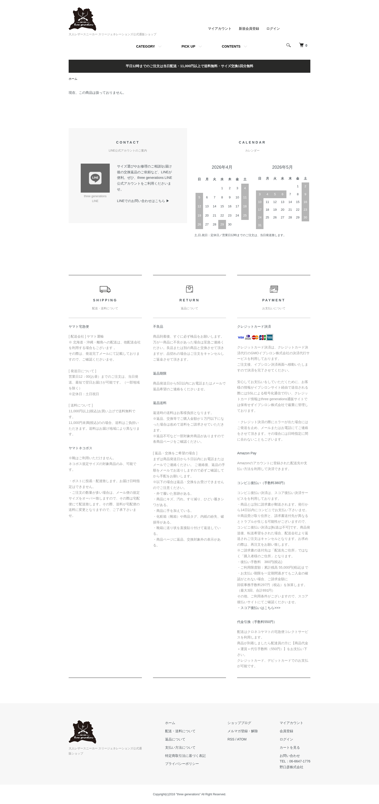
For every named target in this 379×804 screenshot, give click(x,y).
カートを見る (290, 747)
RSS (230, 739)
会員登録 (286, 731)
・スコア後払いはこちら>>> (258, 608)
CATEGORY (145, 46)
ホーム (73, 78)
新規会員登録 (249, 28)
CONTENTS (231, 46)
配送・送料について (180, 731)
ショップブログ (239, 723)
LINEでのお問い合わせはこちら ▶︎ (143, 201)
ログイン (273, 28)
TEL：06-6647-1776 (295, 761)
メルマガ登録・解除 (242, 731)
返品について (175, 739)
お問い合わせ (290, 756)
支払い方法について (180, 747)
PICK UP (188, 46)
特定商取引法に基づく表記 (185, 756)
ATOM (242, 739)
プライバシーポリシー (182, 764)
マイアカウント (220, 28)
